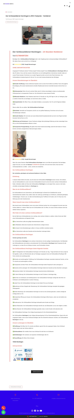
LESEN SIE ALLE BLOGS (37, 371)
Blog (37, 406)
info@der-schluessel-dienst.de (58, 399)
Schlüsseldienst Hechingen (16, 386)
